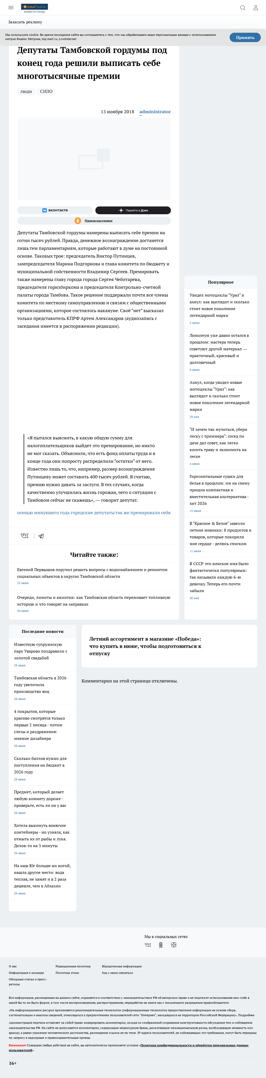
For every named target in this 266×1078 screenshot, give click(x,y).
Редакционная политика (73, 966)
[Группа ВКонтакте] (55, 210)
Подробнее (246, 1015)
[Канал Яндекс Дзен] (133, 210)
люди (26, 91)
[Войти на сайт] (255, 7)
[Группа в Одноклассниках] (94, 221)
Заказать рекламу (25, 21)
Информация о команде (26, 973)
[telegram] (43, 535)
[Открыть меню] (11, 7)
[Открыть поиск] (242, 7)
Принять (245, 37)
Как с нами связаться (117, 973)
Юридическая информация (122, 966)
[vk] (25, 535)
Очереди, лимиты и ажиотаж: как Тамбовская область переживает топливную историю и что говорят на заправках (94, 604)
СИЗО (46, 91)
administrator (155, 112)
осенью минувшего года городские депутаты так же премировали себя (94, 512)
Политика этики (67, 973)
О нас (13, 966)
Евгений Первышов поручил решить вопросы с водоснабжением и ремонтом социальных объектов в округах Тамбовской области (94, 576)
